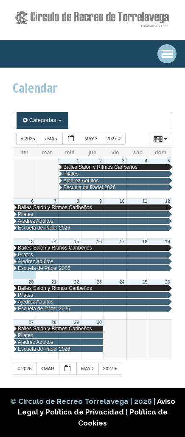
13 (31, 241)
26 (167, 281)
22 (76, 281)
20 (31, 281)
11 (144, 201)
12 (167, 201)
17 (122, 241)
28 (53, 322)
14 (53, 241)
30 (99, 322)
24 (122, 281)
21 (53, 281)
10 (122, 201)
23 (99, 281)
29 (76, 322)
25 (144, 281)
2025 (28, 138)
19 (167, 241)
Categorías (42, 120)
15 (76, 241)
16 (99, 241)
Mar (52, 138)
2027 (114, 138)
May (91, 138)
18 (144, 241)
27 (31, 322)
